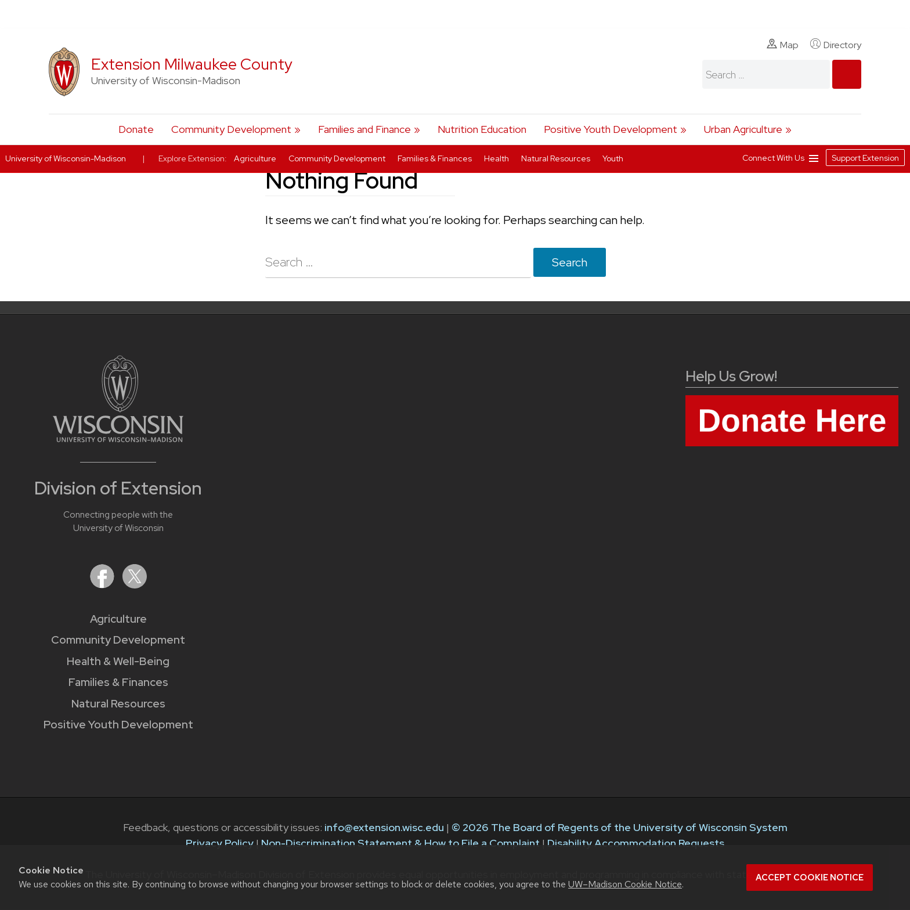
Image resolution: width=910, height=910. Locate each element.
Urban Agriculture (743, 129)
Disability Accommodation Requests (635, 843)
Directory (835, 44)
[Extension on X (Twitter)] (134, 584)
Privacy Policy (220, 843)
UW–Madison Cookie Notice (625, 884)
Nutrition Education (482, 129)
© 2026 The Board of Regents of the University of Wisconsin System (620, 827)
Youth (612, 158)
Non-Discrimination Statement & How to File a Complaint (400, 843)
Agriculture (118, 619)
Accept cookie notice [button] (810, 877)
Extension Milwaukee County (191, 64)
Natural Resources (118, 703)
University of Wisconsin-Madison (65, 158)
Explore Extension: (192, 158)
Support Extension (865, 158)
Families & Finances (118, 682)
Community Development (231, 129)
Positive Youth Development (610, 129)
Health (497, 158)
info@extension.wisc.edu (384, 827)
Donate (136, 129)
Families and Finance (364, 129)
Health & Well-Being (118, 661)
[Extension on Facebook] (103, 584)
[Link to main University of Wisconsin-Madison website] (118, 438)
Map (783, 44)
